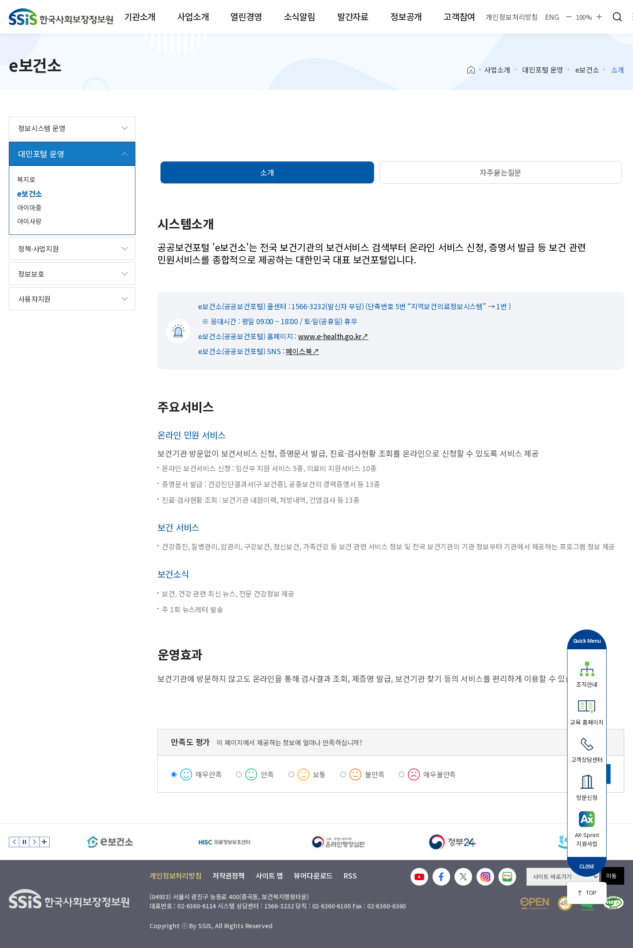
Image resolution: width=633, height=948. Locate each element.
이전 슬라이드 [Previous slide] (14, 842)
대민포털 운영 (542, 69)
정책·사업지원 (38, 248)
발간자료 (352, 16)
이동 (611, 875)
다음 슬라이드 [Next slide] (34, 842)
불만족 (375, 774)
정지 (24, 842)
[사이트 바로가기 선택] (563, 876)
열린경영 (246, 16)
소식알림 (299, 16)
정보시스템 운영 (41, 128)
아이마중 (29, 207)
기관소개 (139, 16)
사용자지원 (34, 298)
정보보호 (31, 273)
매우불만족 (439, 774)
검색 (617, 17)
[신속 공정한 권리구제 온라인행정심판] (338, 842)
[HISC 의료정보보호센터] (224, 842)
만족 (267, 774)
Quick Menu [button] (587, 641)
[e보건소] (110, 842)
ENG (552, 16)
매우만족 (209, 774)
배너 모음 (44, 842)
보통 (319, 774)
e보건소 (587, 69)
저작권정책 (228, 875)
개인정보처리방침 (512, 16)
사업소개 (192, 16)
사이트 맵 (269, 875)
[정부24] (453, 842)
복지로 (26, 179)
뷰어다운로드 (313, 875)
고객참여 (459, 16)
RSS (350, 875)
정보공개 (406, 16)
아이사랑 (29, 221)
